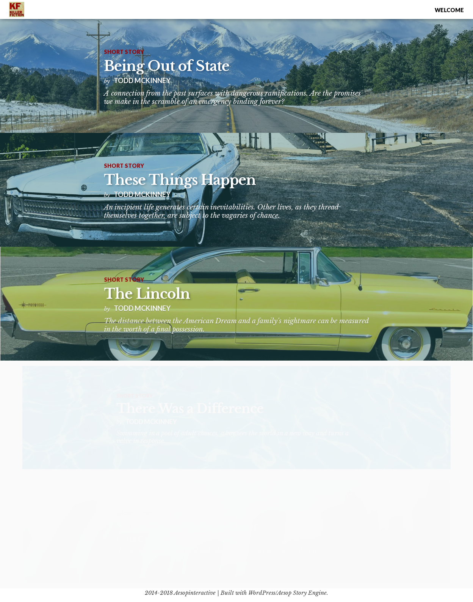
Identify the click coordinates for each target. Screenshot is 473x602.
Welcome (449, 10)
